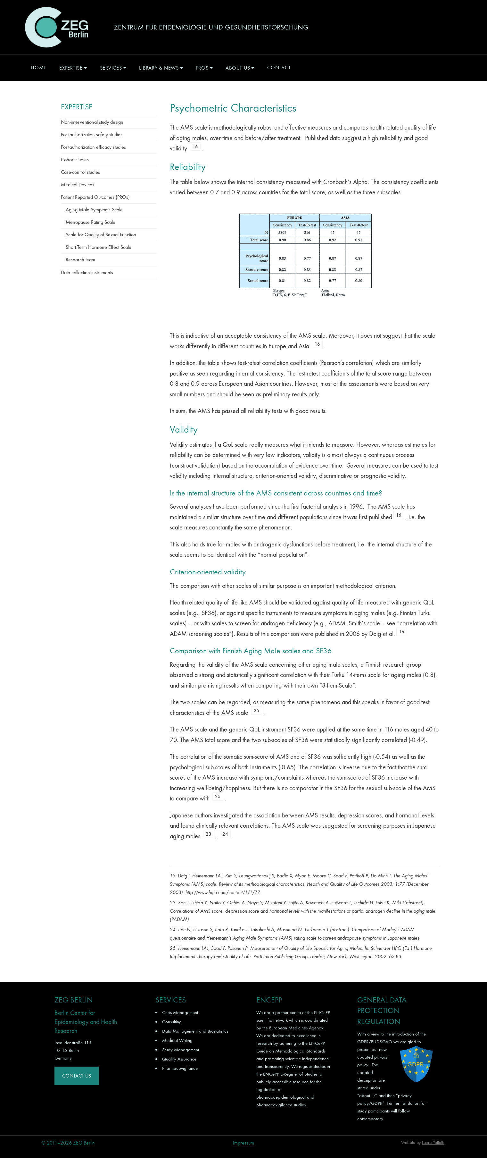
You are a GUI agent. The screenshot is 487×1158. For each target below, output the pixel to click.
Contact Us (76, 1076)
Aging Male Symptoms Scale (94, 210)
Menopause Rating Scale (90, 222)
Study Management (180, 1049)
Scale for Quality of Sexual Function (101, 235)
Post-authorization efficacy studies (93, 147)
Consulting (172, 1022)
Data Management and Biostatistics (195, 1031)
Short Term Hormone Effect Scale (98, 247)
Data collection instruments (87, 272)
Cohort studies (75, 159)
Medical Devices (77, 185)
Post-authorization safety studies (91, 134)
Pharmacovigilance (180, 1068)
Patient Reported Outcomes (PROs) (95, 197)
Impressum (243, 1143)
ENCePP (322, 1012)
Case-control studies (80, 172)
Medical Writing (177, 1040)
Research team (80, 260)
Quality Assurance (179, 1059)
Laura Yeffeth (433, 1142)
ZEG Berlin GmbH (56, 27)
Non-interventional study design (92, 122)
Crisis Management (180, 1012)
